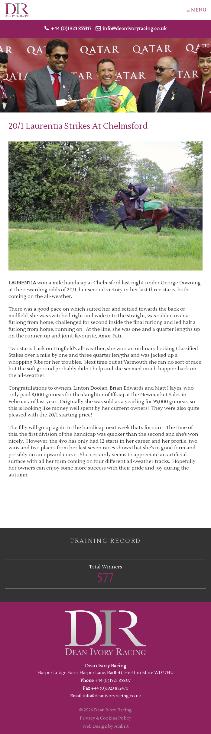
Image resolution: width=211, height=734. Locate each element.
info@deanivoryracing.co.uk (134, 29)
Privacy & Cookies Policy (105, 718)
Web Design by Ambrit (105, 726)
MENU (196, 10)
